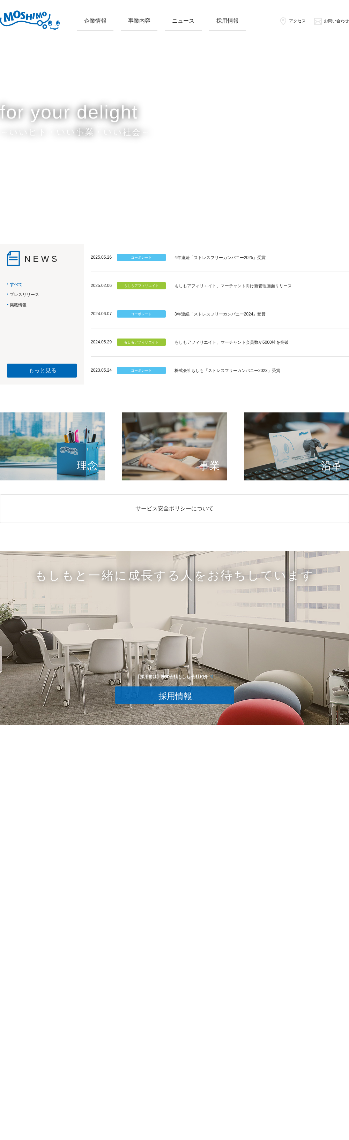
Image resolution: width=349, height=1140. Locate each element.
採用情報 (227, 21)
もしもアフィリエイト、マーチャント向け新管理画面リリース (233, 285)
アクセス (292, 20)
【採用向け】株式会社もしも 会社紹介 (172, 676)
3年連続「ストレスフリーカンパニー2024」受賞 (220, 314)
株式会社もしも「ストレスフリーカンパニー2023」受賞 (227, 370)
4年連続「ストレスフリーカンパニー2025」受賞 (220, 257)
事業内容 (139, 21)
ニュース (183, 21)
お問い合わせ (331, 20)
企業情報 (95, 21)
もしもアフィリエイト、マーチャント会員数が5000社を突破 (231, 342)
